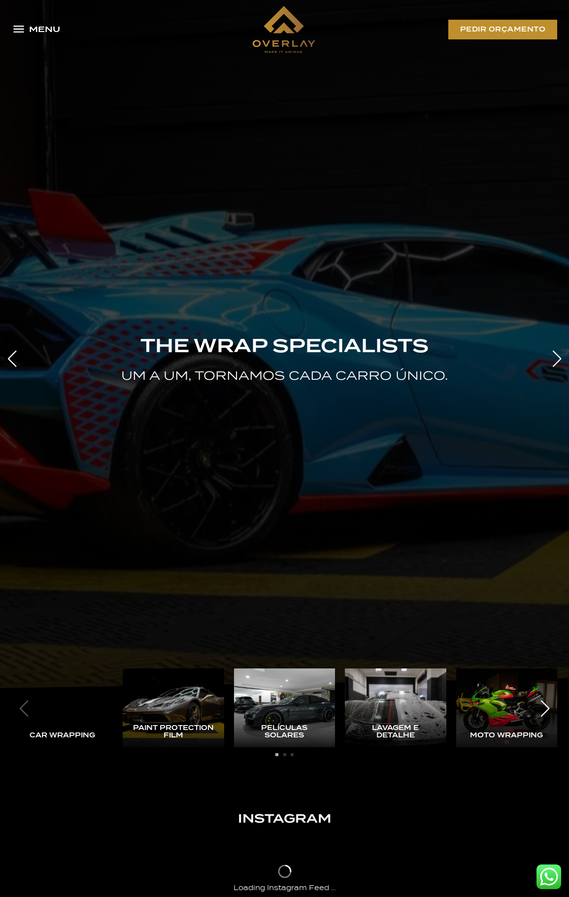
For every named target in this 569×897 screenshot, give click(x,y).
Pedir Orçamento (503, 29)
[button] (557, 358)
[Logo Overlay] (283, 29)
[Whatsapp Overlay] (548, 876)
